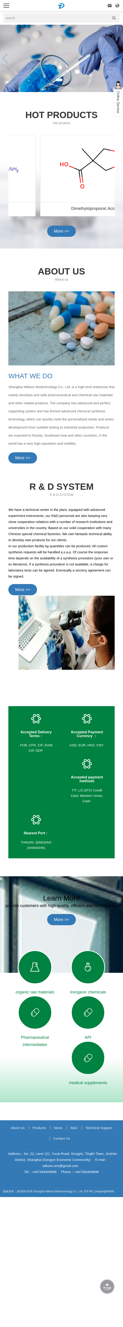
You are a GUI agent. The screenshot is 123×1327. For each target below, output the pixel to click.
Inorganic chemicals (88, 992)
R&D (73, 1128)
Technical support (98, 1128)
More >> (61, 231)
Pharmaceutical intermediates (35, 1041)
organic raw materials (35, 992)
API (88, 1037)
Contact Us (61, 1138)
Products (39, 1128)
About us (18, 1128)
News (58, 1128)
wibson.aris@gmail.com (60, 1166)
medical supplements (88, 1083)
